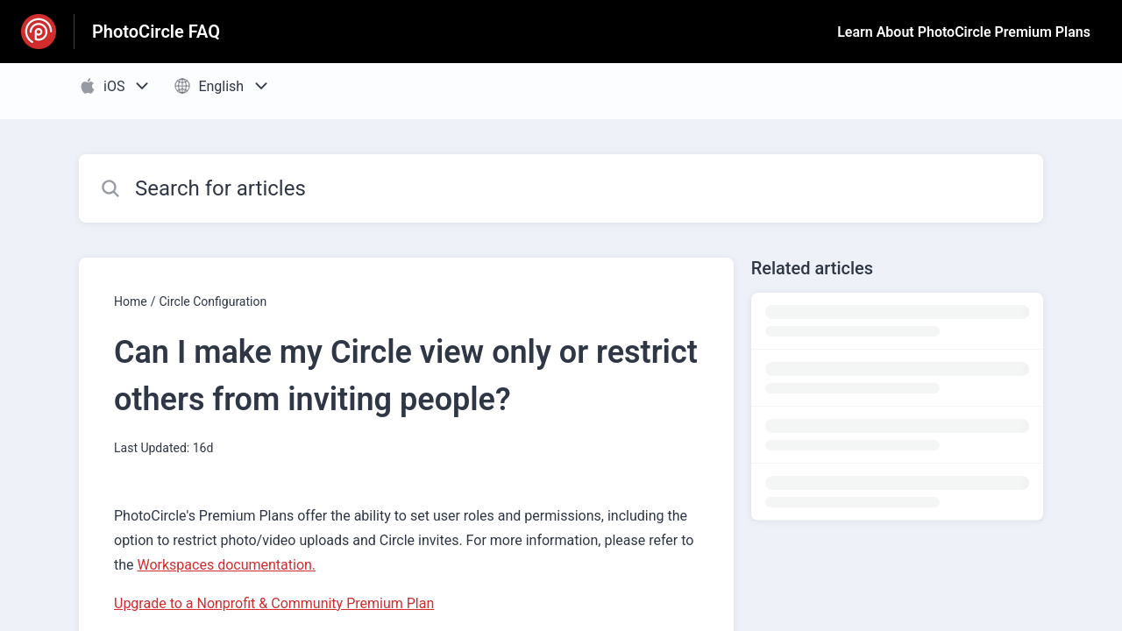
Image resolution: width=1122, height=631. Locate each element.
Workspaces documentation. (227, 565)
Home (130, 301)
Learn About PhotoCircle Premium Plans (963, 32)
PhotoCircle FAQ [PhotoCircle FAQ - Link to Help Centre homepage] (156, 31)
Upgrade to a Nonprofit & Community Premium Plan (274, 603)
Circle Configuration (212, 301)
